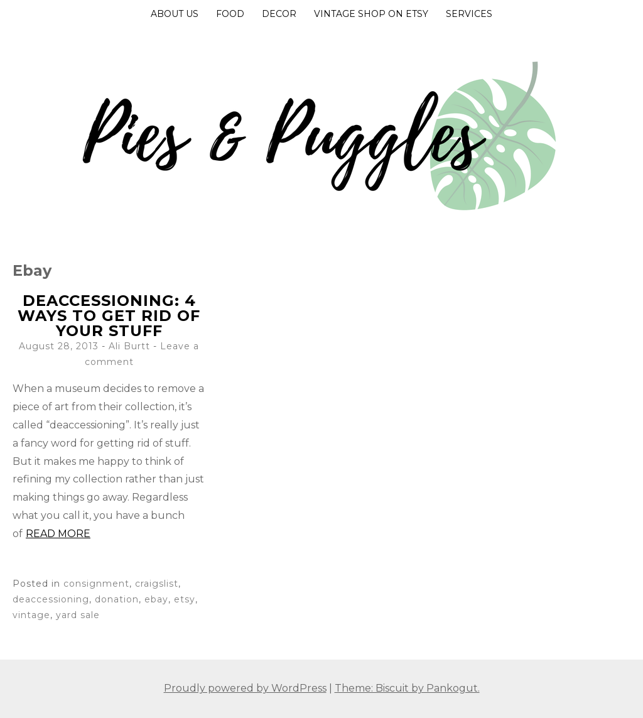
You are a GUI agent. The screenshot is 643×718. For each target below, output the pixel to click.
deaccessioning (51, 599)
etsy (184, 599)
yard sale (78, 615)
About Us (174, 13)
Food (230, 13)
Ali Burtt (129, 346)
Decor (279, 13)
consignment (96, 583)
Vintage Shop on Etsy (371, 13)
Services (469, 13)
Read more (58, 534)
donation (117, 599)
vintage (31, 615)
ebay (156, 599)
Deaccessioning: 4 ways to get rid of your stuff (109, 315)
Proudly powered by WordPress (245, 688)
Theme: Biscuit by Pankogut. (407, 688)
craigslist (156, 583)
